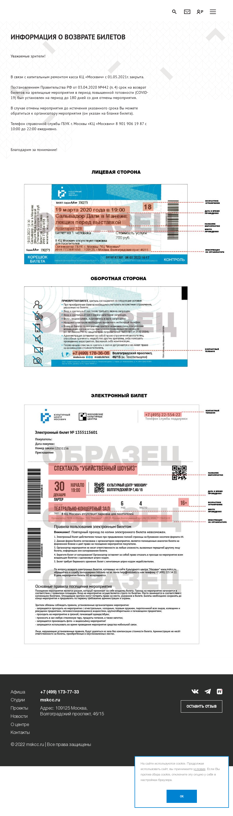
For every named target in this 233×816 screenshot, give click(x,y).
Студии (18, 700)
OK (182, 796)
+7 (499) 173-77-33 (59, 692)
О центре (20, 725)
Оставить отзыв (202, 706)
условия (199, 769)
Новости (19, 717)
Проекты (19, 708)
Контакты (20, 733)
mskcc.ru (50, 700)
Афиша (18, 692)
